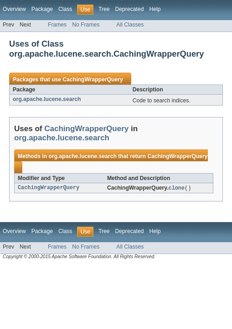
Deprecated (129, 9)
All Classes (130, 24)
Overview (14, 9)
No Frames (85, 24)
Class (65, 9)
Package (42, 9)
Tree (104, 9)
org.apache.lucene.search (47, 99)
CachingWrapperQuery (92, 79)
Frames (57, 24)
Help (154, 9)
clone (177, 188)
